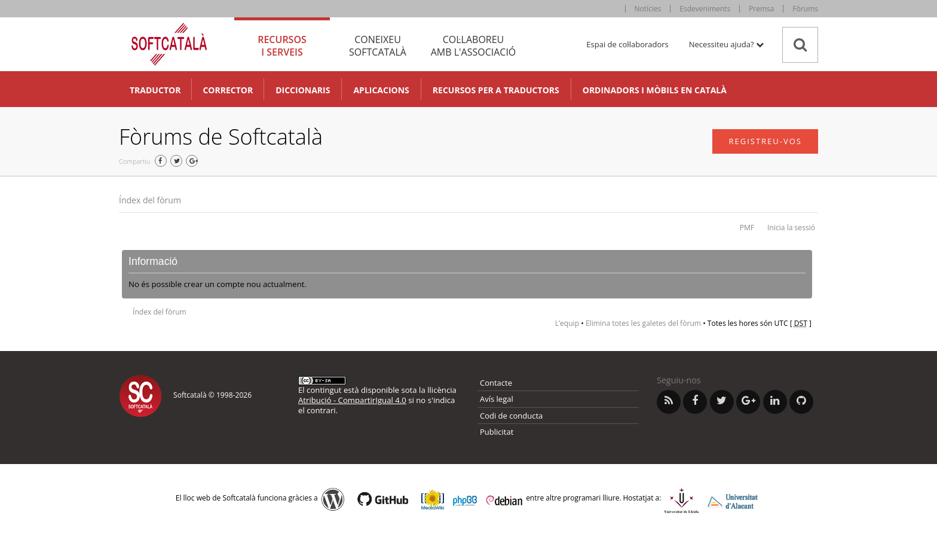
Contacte (496, 382)
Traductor (155, 90)
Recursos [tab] (282, 46)
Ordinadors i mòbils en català (655, 90)
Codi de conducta (511, 415)
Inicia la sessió (791, 227)
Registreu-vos (765, 141)
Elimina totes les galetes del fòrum (643, 323)
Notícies (648, 9)
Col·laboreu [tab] (473, 46)
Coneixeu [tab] (377, 46)
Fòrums (805, 9)
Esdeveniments (704, 9)
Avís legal (496, 398)
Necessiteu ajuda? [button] (726, 44)
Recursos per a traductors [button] (496, 90)
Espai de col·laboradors (627, 44)
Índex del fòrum (150, 200)
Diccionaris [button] (302, 90)
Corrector (228, 90)
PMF (747, 227)
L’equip (567, 323)
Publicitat (496, 431)
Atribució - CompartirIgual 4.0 (352, 400)
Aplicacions (381, 90)
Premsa (761, 9)
